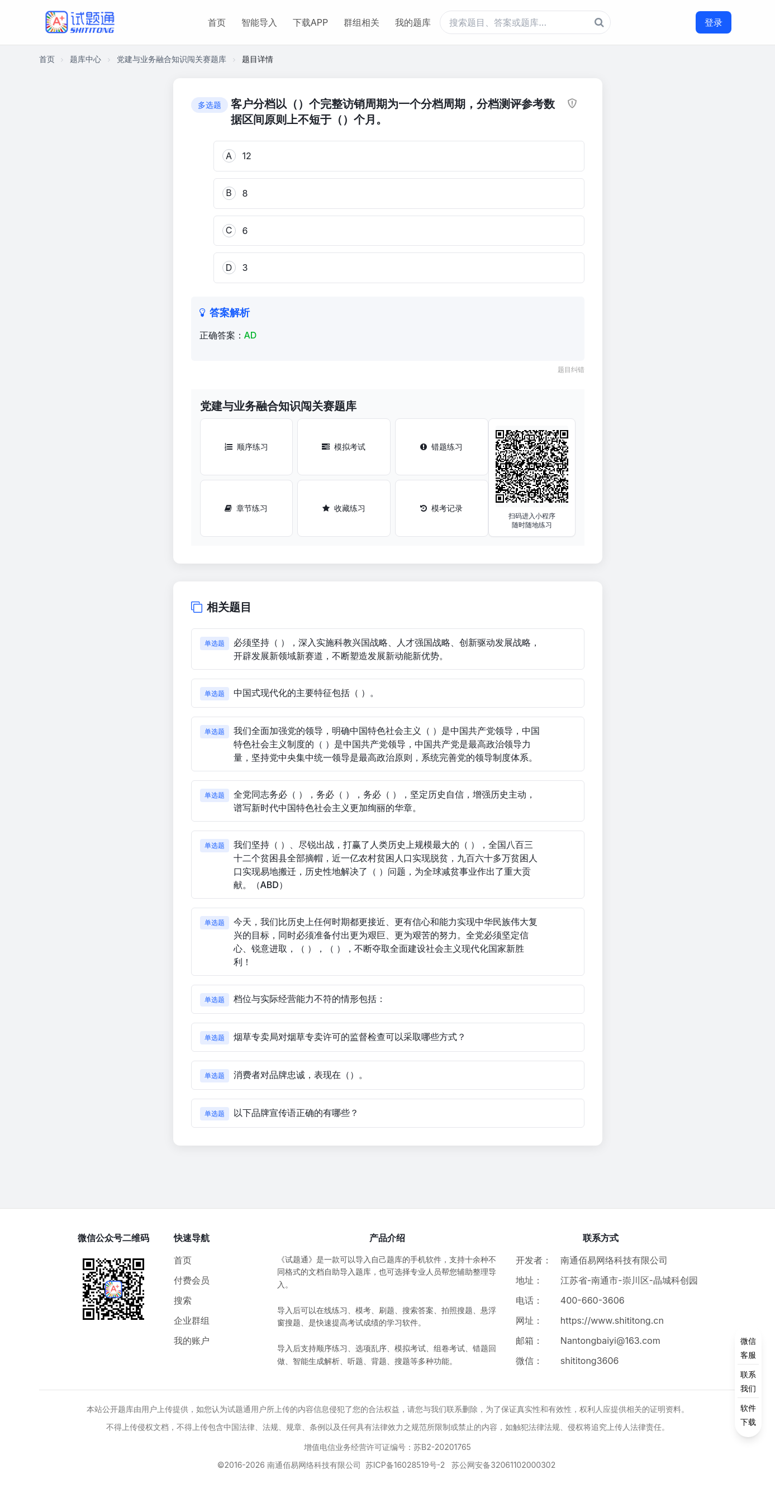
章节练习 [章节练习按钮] (246, 508)
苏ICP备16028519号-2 (405, 1465)
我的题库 (413, 22)
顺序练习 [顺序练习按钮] (246, 446)
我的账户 (192, 1340)
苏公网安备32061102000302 (503, 1465)
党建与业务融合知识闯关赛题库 (171, 59)
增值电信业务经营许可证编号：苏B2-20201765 (387, 1447)
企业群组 (192, 1320)
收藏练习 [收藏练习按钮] (343, 508)
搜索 (183, 1300)
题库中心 (85, 59)
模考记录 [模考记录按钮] (441, 508)
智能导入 (259, 22)
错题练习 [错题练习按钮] (441, 446)
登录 (713, 22)
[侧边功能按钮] (748, 1381)
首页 (217, 22)
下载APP (310, 22)
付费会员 (192, 1280)
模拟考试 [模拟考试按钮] (343, 446)
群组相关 (361, 22)
